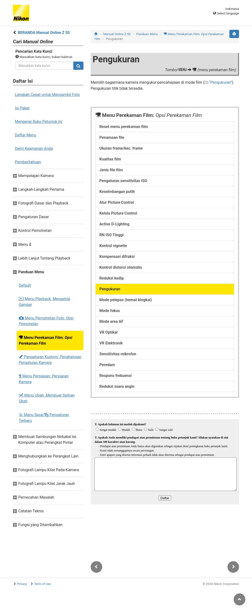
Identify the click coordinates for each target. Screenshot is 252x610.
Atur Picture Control (116, 202)
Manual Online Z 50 (117, 34)
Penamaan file (111, 137)
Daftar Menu (25, 135)
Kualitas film (110, 159)
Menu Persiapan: (44, 379)
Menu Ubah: (47, 398)
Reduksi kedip (111, 278)
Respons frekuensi (115, 375)
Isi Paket (22, 108)
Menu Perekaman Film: (45, 340)
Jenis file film (111, 170)
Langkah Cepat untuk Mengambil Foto (47, 94)
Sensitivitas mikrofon (117, 354)
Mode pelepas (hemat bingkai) (125, 300)
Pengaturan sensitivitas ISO (123, 180)
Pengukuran (220, 82)
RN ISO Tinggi (111, 235)
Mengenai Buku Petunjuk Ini (38, 121)
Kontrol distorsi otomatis (120, 267)
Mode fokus (109, 310)
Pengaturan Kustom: (50, 360)
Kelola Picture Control (118, 213)
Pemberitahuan (28, 162)
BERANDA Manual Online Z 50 (44, 32)
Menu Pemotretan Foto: (46, 321)
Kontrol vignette (113, 245)
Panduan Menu (147, 34)
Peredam (107, 364)
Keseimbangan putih (117, 191)
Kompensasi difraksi (117, 256)
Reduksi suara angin (116, 386)
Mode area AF (111, 321)
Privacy (22, 584)
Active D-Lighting (114, 224)
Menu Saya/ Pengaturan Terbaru (44, 417)
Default (25, 285)
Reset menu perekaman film (123, 126)
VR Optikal (108, 332)
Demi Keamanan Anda (34, 148)
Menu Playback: (44, 302)
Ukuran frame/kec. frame (121, 148)
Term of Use (42, 584)
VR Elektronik (111, 343)
